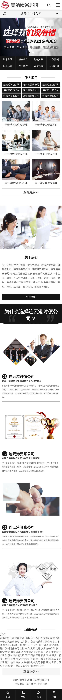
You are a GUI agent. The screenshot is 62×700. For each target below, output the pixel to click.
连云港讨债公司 (11, 84)
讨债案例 (54, 59)
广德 (59, 655)
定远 (38, 648)
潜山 (57, 648)
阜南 (18, 662)
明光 (48, 662)
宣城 (48, 655)
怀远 (38, 655)
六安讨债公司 (23, 659)
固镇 (32, 655)
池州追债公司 (15, 645)
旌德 (13, 659)
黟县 (56, 645)
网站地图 (19, 683)
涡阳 (57, 638)
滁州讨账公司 (12, 648)
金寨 (43, 659)
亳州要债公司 (43, 638)
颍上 (7, 662)
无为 (22, 641)
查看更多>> (31, 192)
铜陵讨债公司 (33, 662)
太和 (23, 662)
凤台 (43, 652)
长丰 (27, 638)
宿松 (13, 652)
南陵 (32, 641)
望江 (18, 652)
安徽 (2, 634)
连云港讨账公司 (50, 90)
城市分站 (7, 59)
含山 (55, 641)
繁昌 (27, 641)
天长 (53, 662)
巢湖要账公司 (23, 666)
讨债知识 (38, 59)
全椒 (22, 648)
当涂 (5, 645)
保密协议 (23, 66)
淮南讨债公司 (33, 652)
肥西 (22, 638)
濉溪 (7, 655)
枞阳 (43, 662)
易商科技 (42, 683)
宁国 (59, 662)
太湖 (7, 652)
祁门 (2, 648)
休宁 (51, 645)
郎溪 (53, 655)
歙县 (46, 645)
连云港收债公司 (11, 90)
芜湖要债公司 (12, 641)
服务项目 (23, 59)
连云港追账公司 (31, 95)
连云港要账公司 (11, 95)
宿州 (43, 655)
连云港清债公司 (31, 90)
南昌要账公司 (37, 666)
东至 (35, 645)
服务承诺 (7, 66)
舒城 (48, 659)
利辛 (2, 641)
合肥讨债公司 (7, 638)
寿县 (48, 652)
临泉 (13, 662)
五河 (27, 655)
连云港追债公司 (50, 84)
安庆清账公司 (48, 648)
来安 (27, 648)
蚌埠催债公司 (17, 655)
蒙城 (52, 638)
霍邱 (32, 659)
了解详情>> (31, 297)
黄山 (41, 645)
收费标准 (38, 66)
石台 (30, 645)
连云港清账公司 (50, 95)
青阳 (25, 645)
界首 (2, 666)
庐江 (32, 638)
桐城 (7, 666)
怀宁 (2, 652)
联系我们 (54, 66)
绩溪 (7, 659)
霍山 (38, 659)
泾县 (2, 659)
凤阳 (32, 648)
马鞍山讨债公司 (44, 641)
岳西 (23, 652)
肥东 (17, 638)
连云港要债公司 (31, 84)
